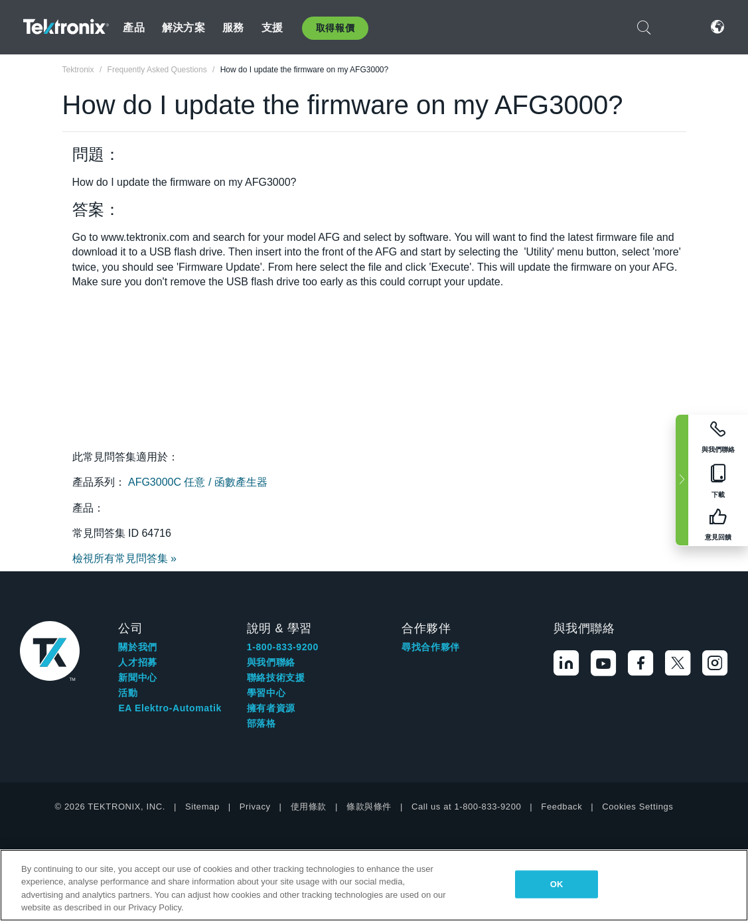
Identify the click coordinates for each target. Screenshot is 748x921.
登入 (677, 26)
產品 (133, 27)
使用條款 (309, 807)
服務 (233, 27)
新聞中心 (137, 677)
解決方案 (183, 27)
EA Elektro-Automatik (169, 708)
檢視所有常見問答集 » (124, 558)
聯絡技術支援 (276, 677)
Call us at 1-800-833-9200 (466, 807)
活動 (127, 692)
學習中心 (266, 692)
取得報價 (335, 28)
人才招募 (137, 662)
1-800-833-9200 (283, 647)
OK (556, 884)
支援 (272, 27)
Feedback (561, 807)
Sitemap (202, 807)
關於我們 (137, 647)
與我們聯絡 (271, 662)
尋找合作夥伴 (431, 647)
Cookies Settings (637, 807)
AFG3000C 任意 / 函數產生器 (197, 482)
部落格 (261, 723)
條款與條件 (369, 807)
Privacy (255, 807)
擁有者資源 (271, 708)
